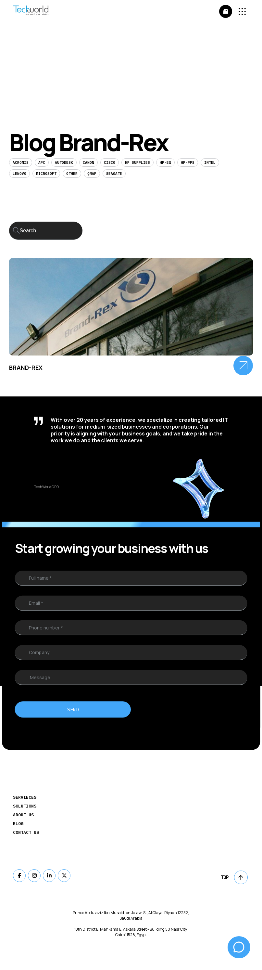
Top (234, 877)
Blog (18, 823)
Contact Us (26, 832)
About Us (23, 815)
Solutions (24, 806)
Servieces (24, 797)
